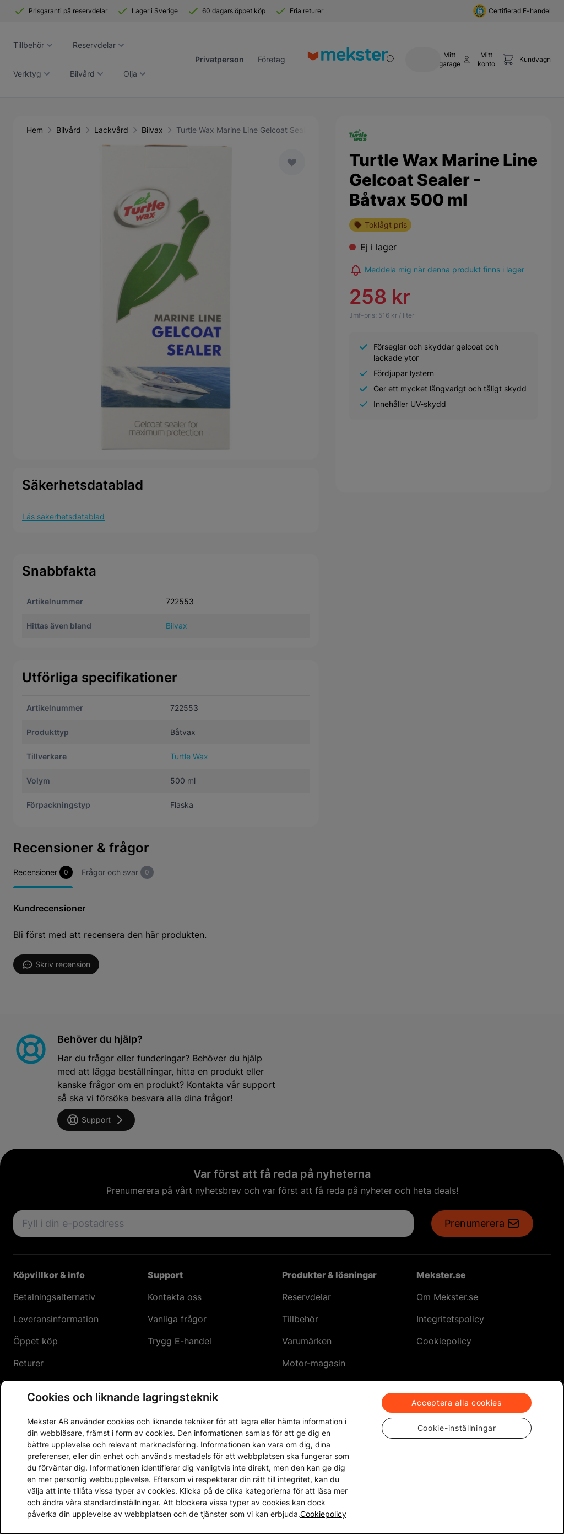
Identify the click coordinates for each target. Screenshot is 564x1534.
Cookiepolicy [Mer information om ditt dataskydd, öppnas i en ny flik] (323, 1514)
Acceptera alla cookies (456, 1402)
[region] (282, 1457)
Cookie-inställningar (456, 1428)
